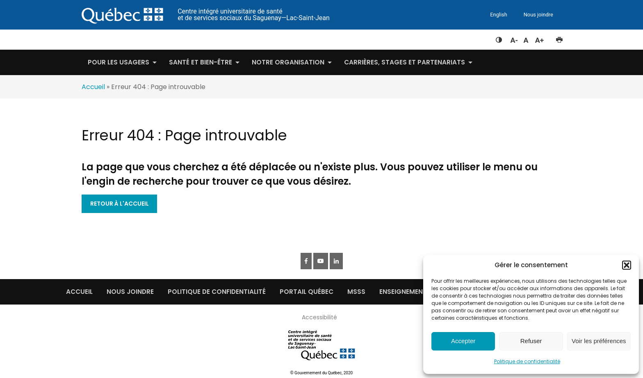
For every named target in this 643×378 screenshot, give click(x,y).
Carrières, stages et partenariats (404, 62)
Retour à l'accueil (119, 203)
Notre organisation (288, 62)
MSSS (356, 291)
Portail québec (306, 291)
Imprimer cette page (559, 38)
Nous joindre (538, 14)
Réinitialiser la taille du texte (525, 38)
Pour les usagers (118, 62)
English (498, 14)
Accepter (463, 340)
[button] (626, 265)
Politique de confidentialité (527, 361)
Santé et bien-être (200, 62)
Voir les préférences (599, 340)
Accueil (93, 87)
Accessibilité (319, 317)
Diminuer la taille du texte (513, 39)
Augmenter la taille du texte (540, 38)
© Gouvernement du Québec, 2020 (321, 373)
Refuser (531, 340)
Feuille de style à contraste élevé (499, 38)
